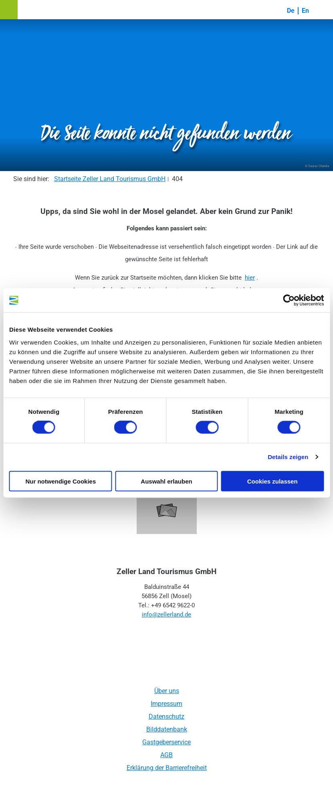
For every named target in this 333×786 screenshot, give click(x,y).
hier (250, 277)
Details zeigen (288, 456)
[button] (9, 9)
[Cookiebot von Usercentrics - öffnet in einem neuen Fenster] (289, 300)
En (305, 10)
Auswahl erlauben (166, 481)
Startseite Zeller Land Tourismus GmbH (109, 179)
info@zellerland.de (166, 614)
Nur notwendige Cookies (60, 481)
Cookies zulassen (272, 481)
